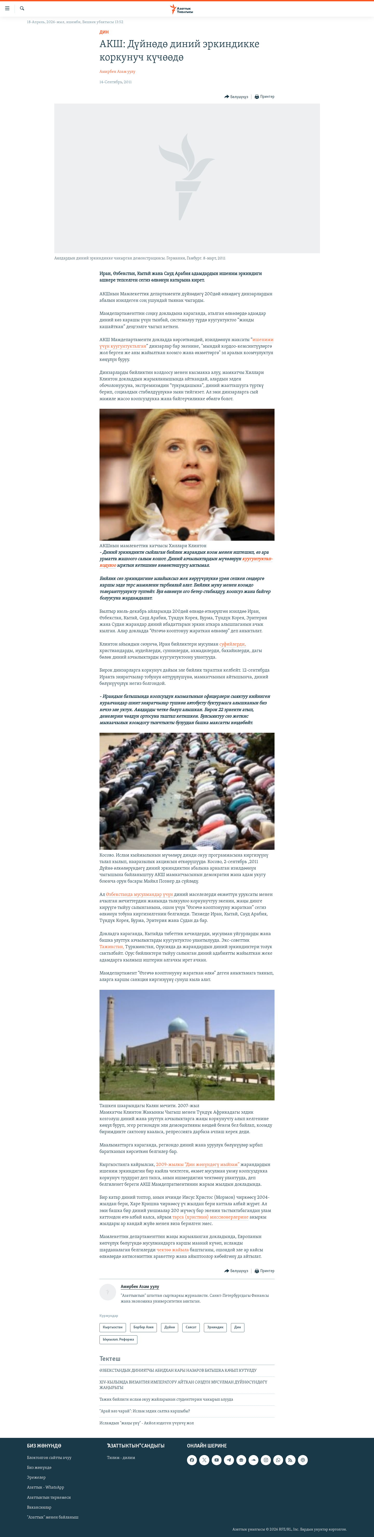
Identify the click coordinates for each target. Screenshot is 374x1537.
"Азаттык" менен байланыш (52, 1517)
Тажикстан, (112, 947)
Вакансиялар (39, 1508)
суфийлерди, (232, 644)
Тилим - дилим (121, 1458)
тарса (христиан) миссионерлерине (210, 1217)
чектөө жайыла (173, 1250)
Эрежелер (36, 1478)
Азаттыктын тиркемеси (49, 1498)
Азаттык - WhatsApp (45, 1488)
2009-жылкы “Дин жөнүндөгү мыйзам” (198, 1164)
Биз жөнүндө (39, 1468)
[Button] (236, 96)
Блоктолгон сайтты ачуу (49, 1458)
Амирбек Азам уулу (117, 72)
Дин (104, 32)
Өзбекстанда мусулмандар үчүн (140, 894)
